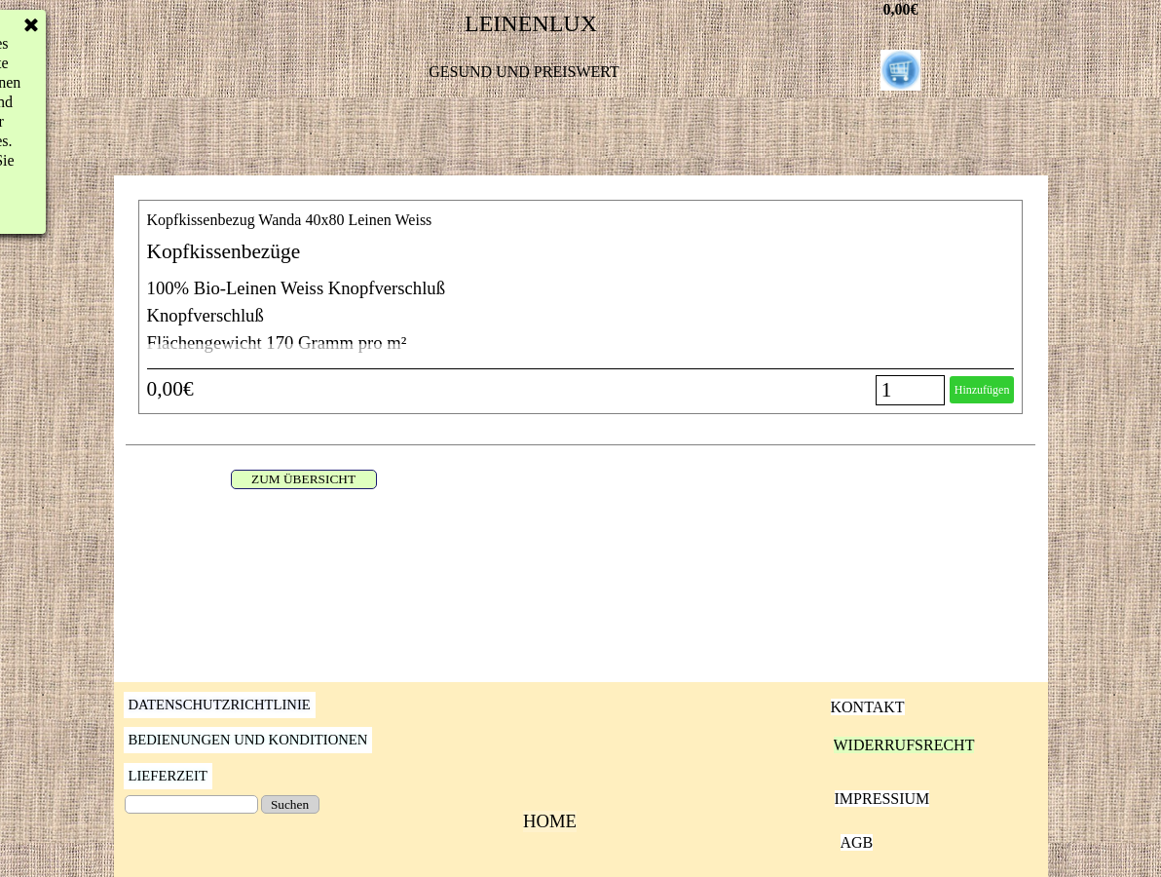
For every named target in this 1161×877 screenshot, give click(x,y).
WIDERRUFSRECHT (904, 745)
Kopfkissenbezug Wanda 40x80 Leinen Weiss (289, 219)
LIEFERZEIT (168, 775)
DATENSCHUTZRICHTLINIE (220, 704)
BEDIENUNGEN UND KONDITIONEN (248, 739)
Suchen (290, 804)
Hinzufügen (982, 390)
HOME (550, 821)
